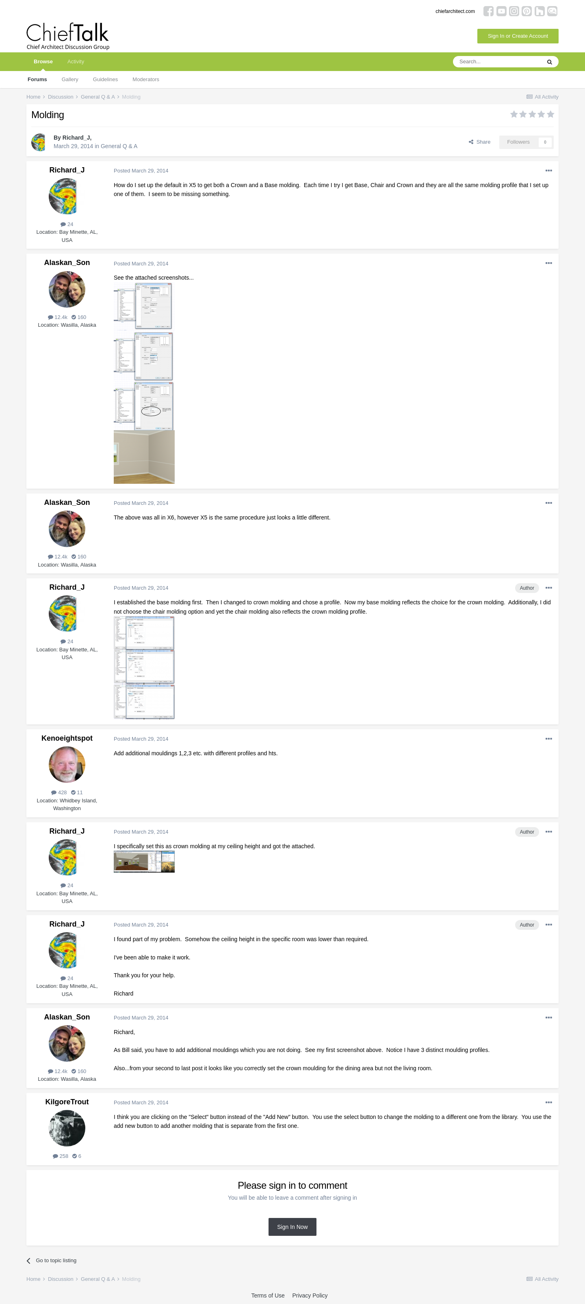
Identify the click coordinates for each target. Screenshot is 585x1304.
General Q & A (119, 146)
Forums (37, 79)
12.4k (57, 317)
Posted (141, 171)
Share (479, 142)
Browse (43, 64)
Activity (75, 61)
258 (60, 1156)
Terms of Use (267, 1295)
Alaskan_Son (67, 263)
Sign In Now (292, 1227)
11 (77, 792)
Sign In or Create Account (518, 36)
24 (67, 224)
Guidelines (105, 79)
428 (59, 792)
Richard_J (76, 137)
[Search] (497, 61)
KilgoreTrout (67, 1102)
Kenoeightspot (67, 738)
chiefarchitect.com (455, 11)
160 (79, 317)
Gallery (70, 79)
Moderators (145, 79)
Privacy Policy (309, 1295)
